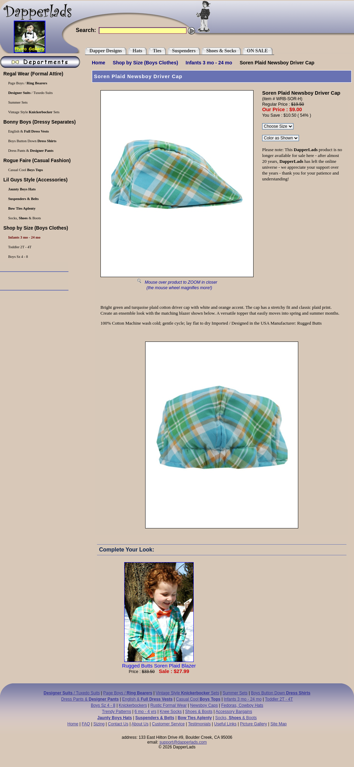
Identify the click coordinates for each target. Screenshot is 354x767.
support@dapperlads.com (183, 742)
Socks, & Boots (236, 717)
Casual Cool (198, 699)
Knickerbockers (133, 705)
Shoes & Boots (198, 711)
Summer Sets (235, 693)
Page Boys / (127, 693)
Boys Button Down (280, 693)
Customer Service (168, 724)
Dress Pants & (90, 699)
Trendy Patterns (116, 711)
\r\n (280, 138)
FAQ (86, 724)
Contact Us (118, 724)
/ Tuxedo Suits (72, 693)
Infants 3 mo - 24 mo (209, 62)
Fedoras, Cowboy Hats (242, 705)
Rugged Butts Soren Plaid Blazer (159, 663)
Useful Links (225, 724)
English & (147, 699)
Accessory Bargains (234, 711)
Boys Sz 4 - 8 (103, 705)
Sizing (99, 724)
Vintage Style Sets (187, 693)
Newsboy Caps (204, 705)
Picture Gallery (253, 724)
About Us (139, 724)
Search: (86, 30)
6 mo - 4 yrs (145, 711)
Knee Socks (171, 711)
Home (98, 62)
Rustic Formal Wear (168, 705)
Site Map (278, 724)
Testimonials (199, 724)
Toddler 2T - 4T (279, 699)
